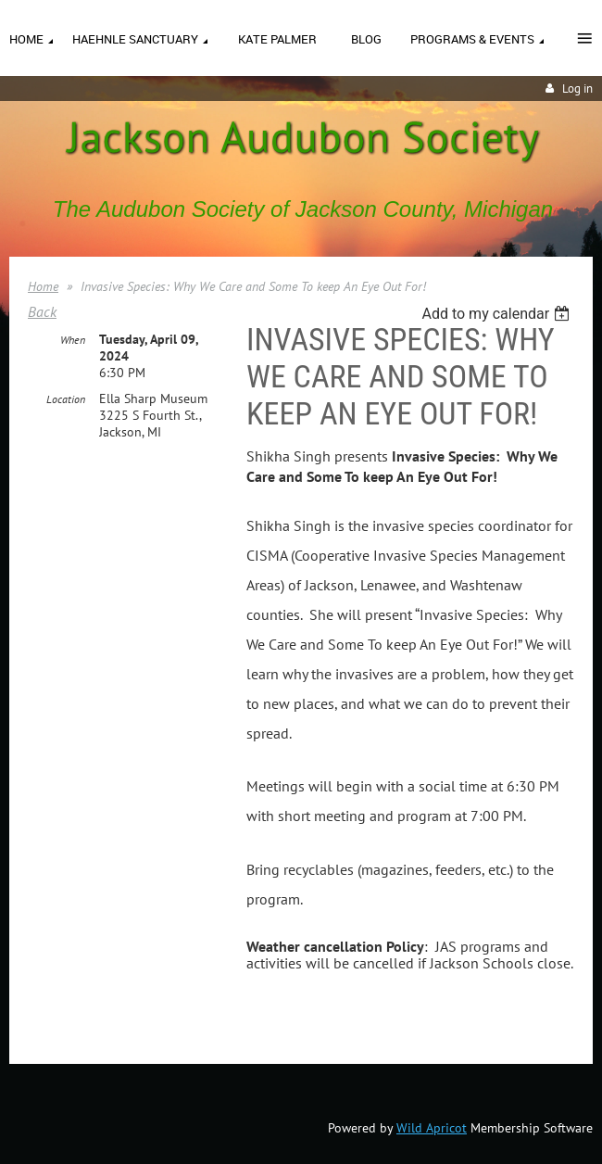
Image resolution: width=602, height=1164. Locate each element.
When (72, 340)
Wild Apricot (431, 1128)
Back (42, 311)
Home (43, 286)
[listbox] (497, 313)
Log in (577, 88)
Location (65, 399)
